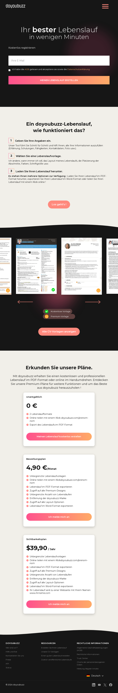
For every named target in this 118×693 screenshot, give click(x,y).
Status (8, 667)
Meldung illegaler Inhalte (87, 668)
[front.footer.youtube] (99, 685)
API (7, 663)
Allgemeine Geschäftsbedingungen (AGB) (92, 649)
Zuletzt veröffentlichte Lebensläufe (56, 659)
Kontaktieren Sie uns (15, 655)
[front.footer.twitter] (105, 685)
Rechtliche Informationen (88, 654)
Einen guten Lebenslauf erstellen (55, 655)
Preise (8, 659)
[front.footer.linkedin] (93, 685)
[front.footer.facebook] (110, 685)
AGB (27, 69)
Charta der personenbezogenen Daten (91, 663)
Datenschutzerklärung (78, 69)
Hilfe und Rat (11, 652)
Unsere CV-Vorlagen (50, 652)
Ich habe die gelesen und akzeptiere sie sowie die (51, 69)
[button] (93, 302)
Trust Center (82, 658)
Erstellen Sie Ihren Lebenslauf (54, 648)
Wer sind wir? (12, 648)
